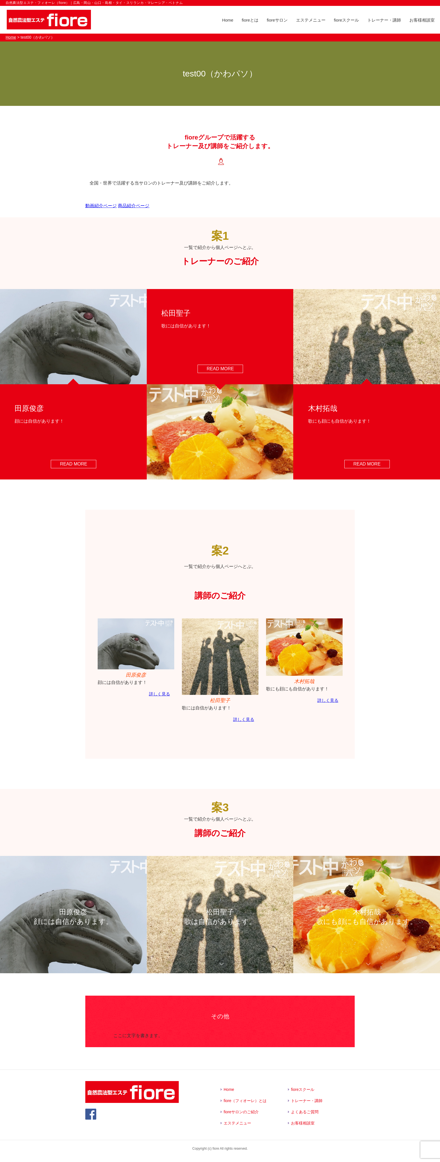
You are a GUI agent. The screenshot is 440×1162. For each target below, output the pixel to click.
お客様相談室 (422, 20)
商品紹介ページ (133, 205)
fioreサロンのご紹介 (241, 1112)
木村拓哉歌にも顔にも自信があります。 (366, 919)
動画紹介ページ (101, 205)
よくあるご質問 (304, 1112)
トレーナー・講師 (384, 20)
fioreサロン (277, 20)
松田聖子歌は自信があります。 (220, 919)
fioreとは (250, 20)
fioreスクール (346, 20)
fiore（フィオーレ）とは (245, 1100)
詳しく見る (159, 693)
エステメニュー (311, 20)
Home (227, 20)
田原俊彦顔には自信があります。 (73, 919)
